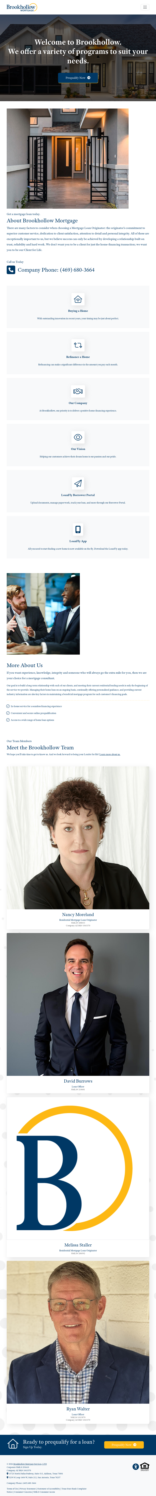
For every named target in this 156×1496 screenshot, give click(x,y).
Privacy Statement (28, 1488)
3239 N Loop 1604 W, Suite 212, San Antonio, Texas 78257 (33, 1477)
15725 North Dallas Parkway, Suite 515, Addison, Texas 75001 (35, 1473)
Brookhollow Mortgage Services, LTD (30, 1464)
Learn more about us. (109, 754)
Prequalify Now (78, 78)
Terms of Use (12, 1488)
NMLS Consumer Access (44, 1492)
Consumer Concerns (23, 1492)
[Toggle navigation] (145, 7)
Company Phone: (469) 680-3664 (56, 269)
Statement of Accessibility (48, 1488)
